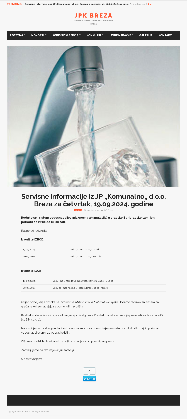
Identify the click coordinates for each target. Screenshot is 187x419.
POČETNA (17, 35)
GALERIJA (145, 35)
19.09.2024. (29, 249)
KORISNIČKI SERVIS (65, 35)
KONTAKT (165, 35)
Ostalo (78, 210)
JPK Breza (93, 15)
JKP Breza (108, 210)
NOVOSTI (38, 35)
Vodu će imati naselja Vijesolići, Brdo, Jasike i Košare (80, 287)
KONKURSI (94, 35)
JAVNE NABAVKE (120, 35)
